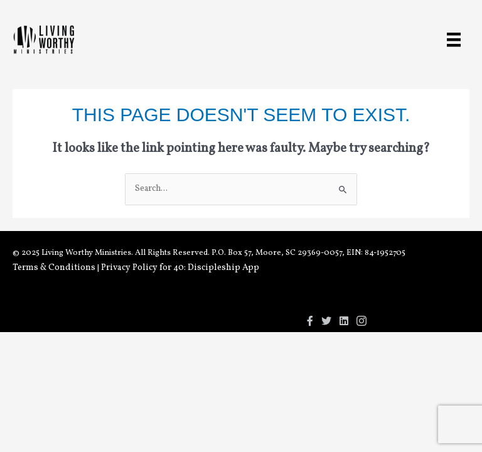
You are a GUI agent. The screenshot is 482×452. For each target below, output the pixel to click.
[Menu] (453, 39)
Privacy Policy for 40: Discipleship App (180, 268)
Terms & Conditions (54, 268)
